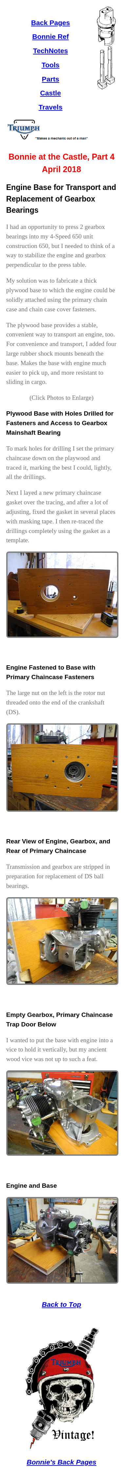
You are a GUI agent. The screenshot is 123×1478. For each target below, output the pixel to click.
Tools (51, 65)
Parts (50, 79)
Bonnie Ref (50, 36)
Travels (51, 107)
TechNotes (50, 50)
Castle (50, 93)
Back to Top (61, 1304)
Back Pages (50, 22)
